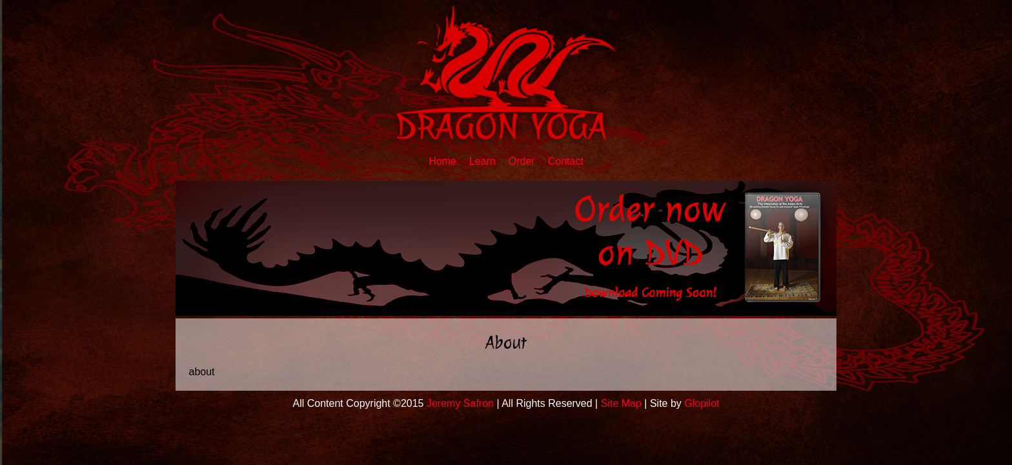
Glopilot (701, 403)
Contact (565, 161)
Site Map (621, 403)
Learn (482, 161)
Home (442, 161)
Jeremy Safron (460, 403)
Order (522, 161)
